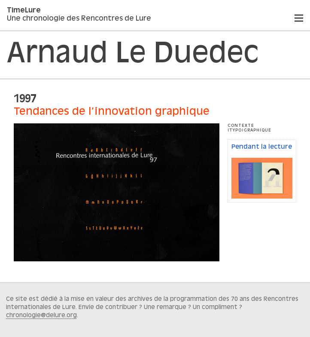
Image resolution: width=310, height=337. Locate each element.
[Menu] (299, 18)
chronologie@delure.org (41, 315)
